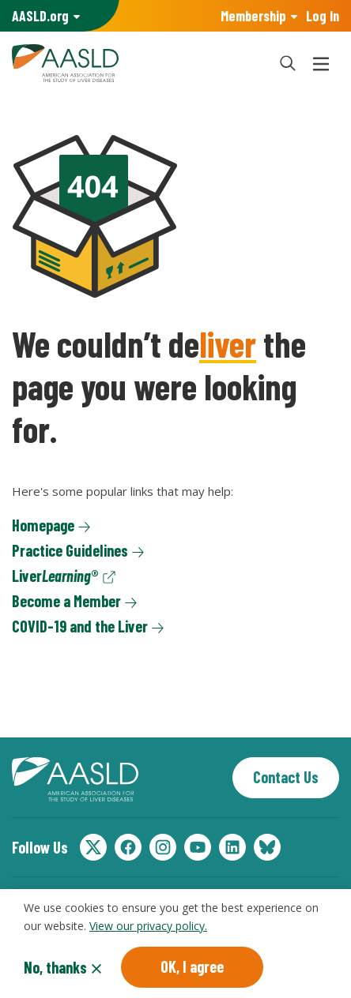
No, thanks (55, 969)
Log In (322, 15)
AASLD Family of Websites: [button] (40, 16)
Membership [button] (253, 15)
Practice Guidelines (70, 550)
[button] (288, 63)
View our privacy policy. (148, 928)
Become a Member (66, 600)
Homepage (43, 525)
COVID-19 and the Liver (80, 626)
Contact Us (286, 776)
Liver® (55, 575)
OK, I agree (192, 968)
